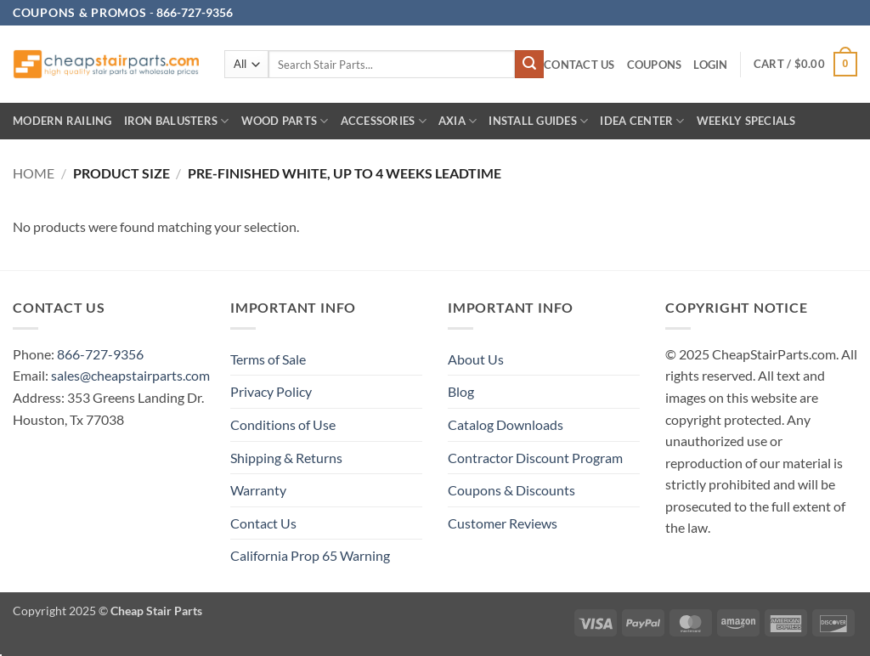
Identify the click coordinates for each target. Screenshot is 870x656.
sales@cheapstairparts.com (130, 375)
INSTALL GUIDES (538, 121)
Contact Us (579, 64)
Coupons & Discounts (511, 490)
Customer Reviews (502, 523)
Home (33, 173)
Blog (461, 391)
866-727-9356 (100, 354)
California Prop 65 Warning (310, 555)
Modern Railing (62, 120)
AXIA (457, 121)
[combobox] (391, 64)
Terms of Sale (268, 359)
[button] (710, 65)
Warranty (258, 490)
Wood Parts (285, 121)
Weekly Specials (746, 120)
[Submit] (529, 64)
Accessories (384, 121)
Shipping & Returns (286, 458)
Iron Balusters (176, 121)
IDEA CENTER (642, 121)
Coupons (654, 64)
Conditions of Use (283, 424)
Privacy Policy (271, 391)
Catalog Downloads (505, 424)
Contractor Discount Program (535, 458)
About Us (476, 359)
